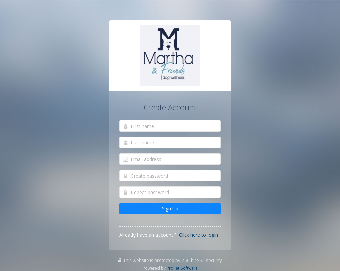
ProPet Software (182, 268)
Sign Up (170, 208)
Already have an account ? (147, 235)
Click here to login (198, 235)
